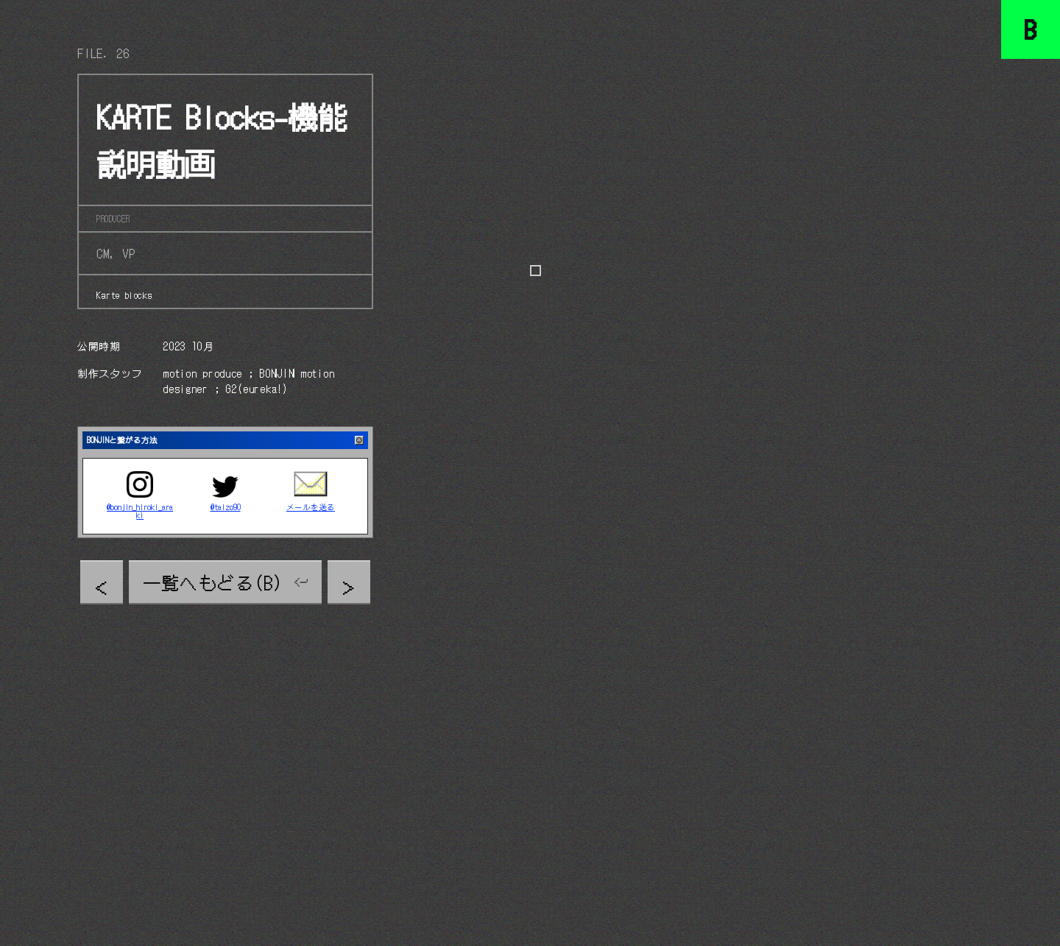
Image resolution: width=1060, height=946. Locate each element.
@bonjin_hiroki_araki (140, 512)
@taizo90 (226, 508)
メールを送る (310, 508)
